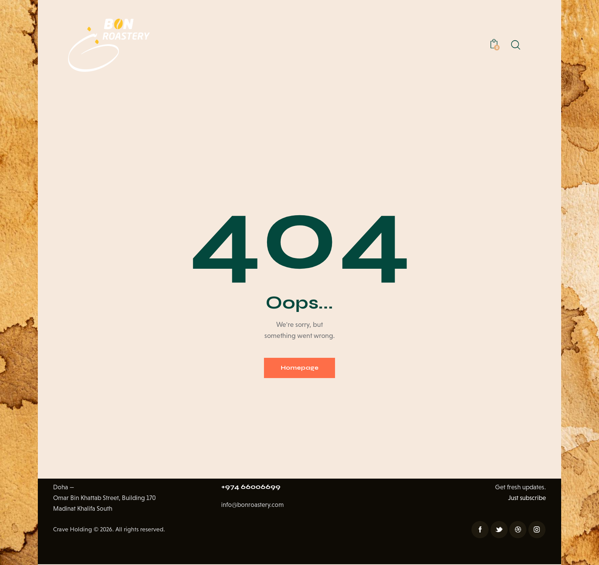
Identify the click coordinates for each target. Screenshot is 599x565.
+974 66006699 (253, 488)
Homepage (299, 368)
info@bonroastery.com (252, 506)
